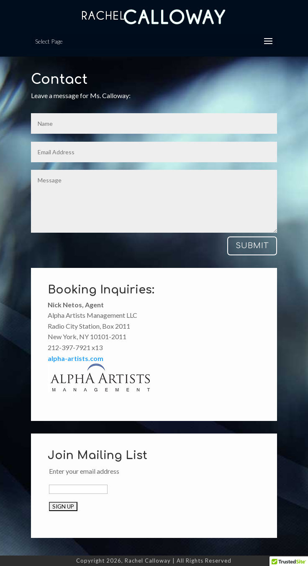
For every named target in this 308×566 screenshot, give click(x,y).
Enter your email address (84, 471)
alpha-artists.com (75, 358)
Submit (252, 245)
